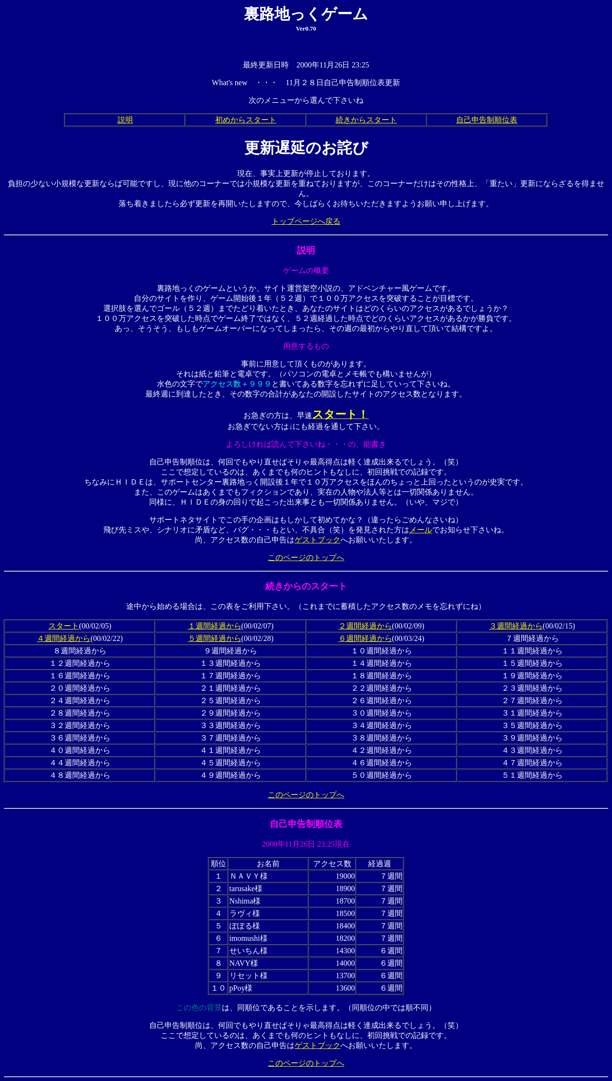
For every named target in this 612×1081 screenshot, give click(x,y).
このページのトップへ (306, 557)
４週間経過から (63, 638)
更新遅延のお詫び (306, 147)
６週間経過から (365, 638)
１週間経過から (214, 626)
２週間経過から (365, 626)
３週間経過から (516, 626)
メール (420, 530)
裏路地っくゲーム (306, 13)
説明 (125, 120)
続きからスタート (366, 120)
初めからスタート (245, 120)
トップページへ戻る (306, 221)
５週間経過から (214, 638)
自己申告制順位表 (486, 120)
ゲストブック (317, 540)
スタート (63, 626)
